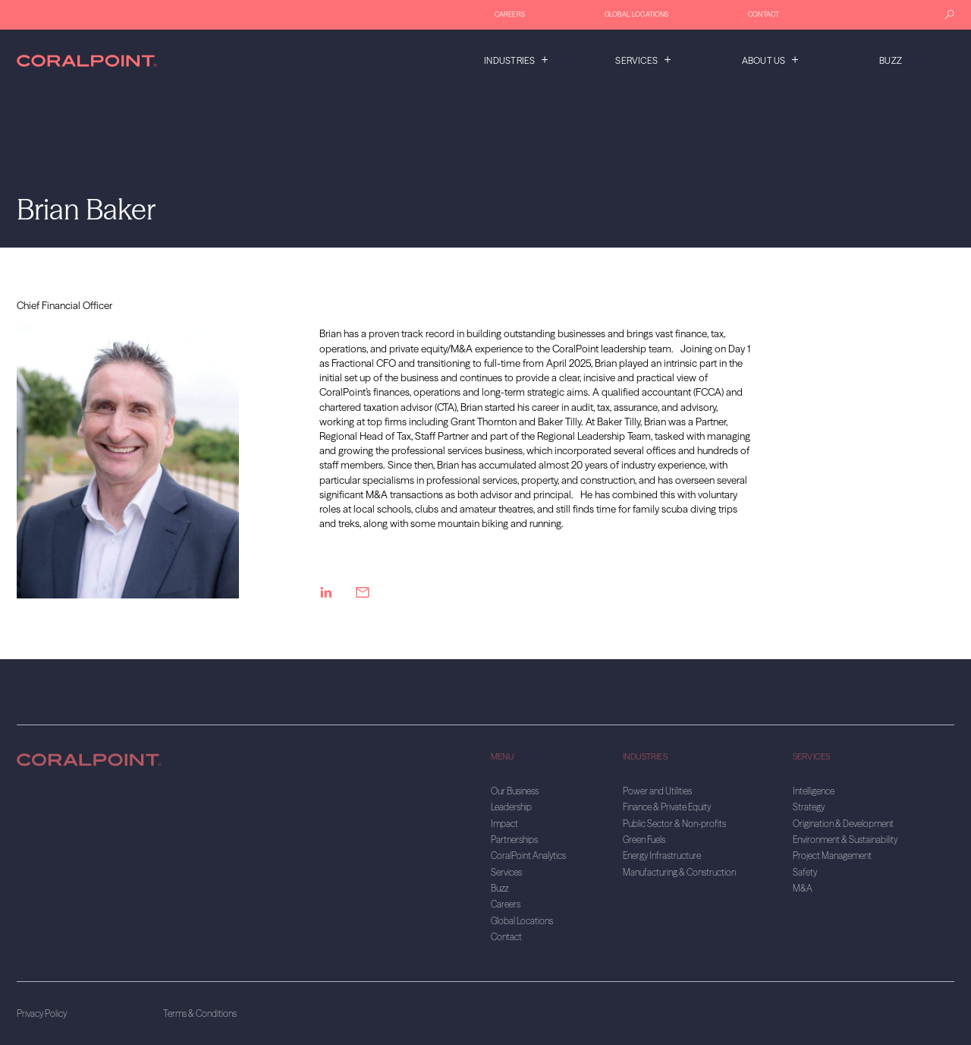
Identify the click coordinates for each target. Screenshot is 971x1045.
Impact (504, 823)
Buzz (890, 60)
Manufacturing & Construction (679, 872)
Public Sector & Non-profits (674, 823)
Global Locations (637, 14)
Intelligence (813, 791)
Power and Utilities (657, 791)
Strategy (809, 807)
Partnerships (514, 839)
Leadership (511, 807)
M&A (802, 888)
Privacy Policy (42, 1013)
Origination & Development (843, 823)
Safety (805, 872)
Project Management (832, 855)
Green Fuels (644, 839)
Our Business (515, 791)
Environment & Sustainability (845, 839)
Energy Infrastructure (662, 855)
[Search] (949, 15)
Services (636, 60)
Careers (510, 14)
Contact (763, 14)
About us (764, 60)
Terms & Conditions (200, 1013)
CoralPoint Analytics (528, 855)
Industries (509, 60)
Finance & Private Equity (667, 807)
